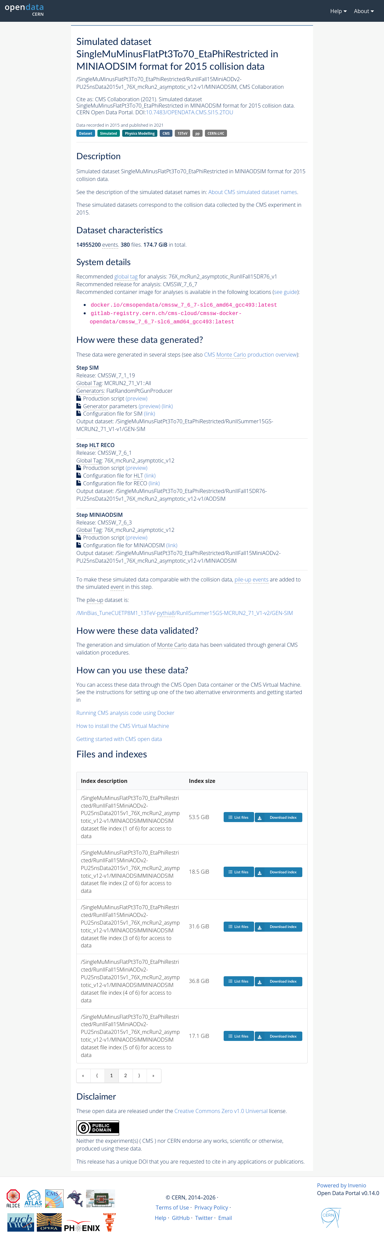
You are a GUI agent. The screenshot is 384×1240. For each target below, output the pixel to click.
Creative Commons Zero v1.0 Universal (221, 1111)
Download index (276, 817)
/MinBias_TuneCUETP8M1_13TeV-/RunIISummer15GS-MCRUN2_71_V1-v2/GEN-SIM (184, 613)
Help (160, 1218)
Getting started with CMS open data (119, 739)
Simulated (108, 133)
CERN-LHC (216, 133)
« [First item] (83, 1075)
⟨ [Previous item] (97, 1075)
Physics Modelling (140, 133)
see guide (285, 292)
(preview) (137, 398)
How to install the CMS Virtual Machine (122, 726)
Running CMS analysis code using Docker (125, 713)
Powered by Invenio (341, 1185)
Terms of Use (172, 1207)
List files (238, 817)
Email (225, 1218)
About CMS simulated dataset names (253, 192)
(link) (167, 406)
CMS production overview (250, 355)
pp (198, 133)
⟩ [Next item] (139, 1075)
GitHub (180, 1218)
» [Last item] (153, 1075)
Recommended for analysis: (121, 277)
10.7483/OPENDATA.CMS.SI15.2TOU (189, 112)
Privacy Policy (211, 1207)
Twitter (204, 1218)
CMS (165, 133)
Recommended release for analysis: (118, 284)
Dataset (85, 133)
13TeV (182, 133)
